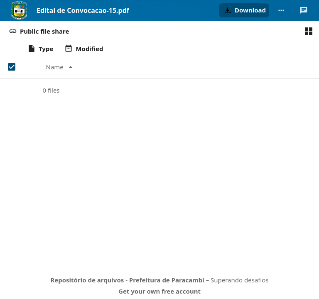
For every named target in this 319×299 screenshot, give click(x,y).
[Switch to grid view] (309, 31)
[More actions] (281, 10)
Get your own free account (159, 291)
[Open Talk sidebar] (303, 10)
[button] (244, 10)
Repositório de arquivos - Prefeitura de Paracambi (127, 280)
